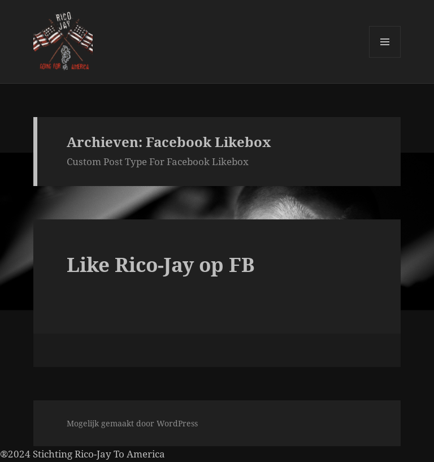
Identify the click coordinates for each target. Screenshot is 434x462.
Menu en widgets (385, 57)
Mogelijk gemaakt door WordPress (132, 423)
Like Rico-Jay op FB (161, 264)
